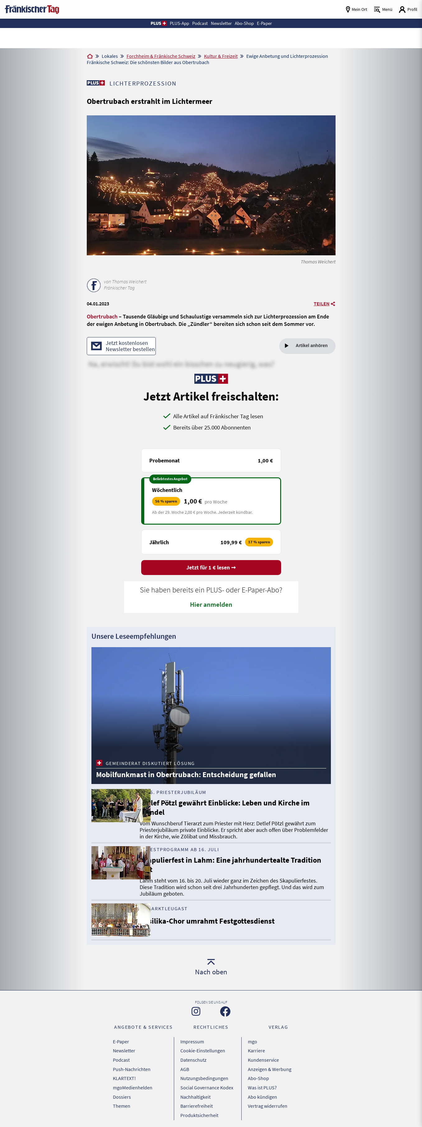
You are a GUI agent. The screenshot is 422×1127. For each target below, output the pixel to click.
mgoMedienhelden (132, 1081)
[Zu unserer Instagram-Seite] (196, 1012)
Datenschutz (193, 1058)
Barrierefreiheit (196, 1096)
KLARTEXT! (124, 1073)
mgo (252, 1042)
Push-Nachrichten (132, 1065)
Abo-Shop (258, 1073)
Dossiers (122, 1089)
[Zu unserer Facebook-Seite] (225, 1012)
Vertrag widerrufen (267, 1096)
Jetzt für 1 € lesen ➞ (211, 568)
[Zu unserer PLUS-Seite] (96, 83)
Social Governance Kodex (206, 1081)
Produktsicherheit (199, 1104)
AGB (184, 1065)
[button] (148, 23)
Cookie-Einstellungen (202, 1050)
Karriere (256, 1050)
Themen (121, 1096)
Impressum (192, 1042)
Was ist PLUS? (262, 1081)
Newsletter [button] (221, 23)
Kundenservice (263, 1058)
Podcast (121, 1058)
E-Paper (121, 1042)
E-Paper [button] (273, 23)
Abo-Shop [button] (249, 23)
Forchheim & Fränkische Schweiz (161, 56)
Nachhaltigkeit (195, 1089)
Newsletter (124, 1050)
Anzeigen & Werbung (269, 1065)
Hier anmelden (211, 605)
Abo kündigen (262, 1089)
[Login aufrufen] (408, 9)
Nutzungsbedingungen (204, 1073)
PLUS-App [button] (171, 23)
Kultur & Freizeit (221, 56)
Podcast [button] (195, 23)
